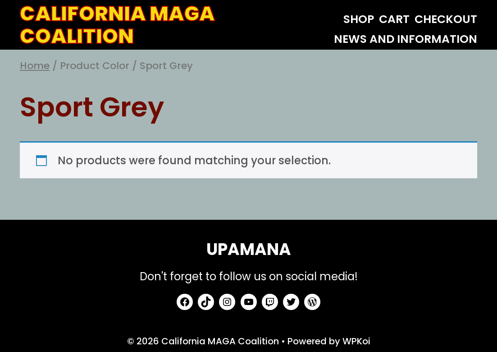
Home (35, 66)
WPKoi (356, 341)
